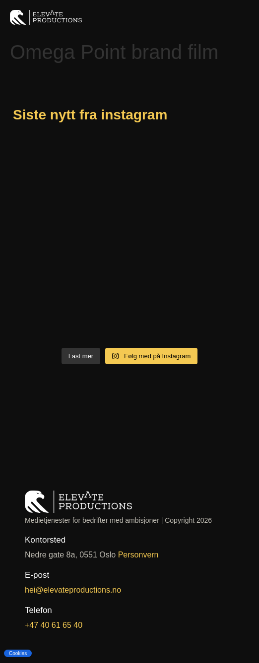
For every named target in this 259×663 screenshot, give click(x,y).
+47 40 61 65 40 (53, 625)
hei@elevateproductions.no (73, 590)
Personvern (138, 555)
